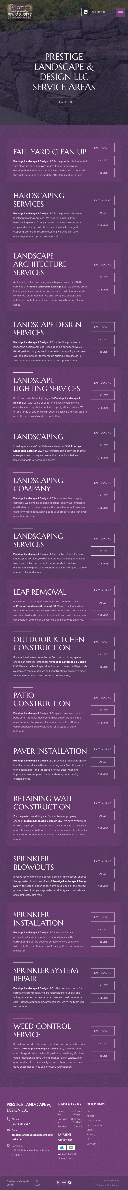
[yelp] (58, 1183)
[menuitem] (103, 1111)
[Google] (69, 1183)
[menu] (120, 12)
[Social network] (64, 1183)
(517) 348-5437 (21, 1123)
